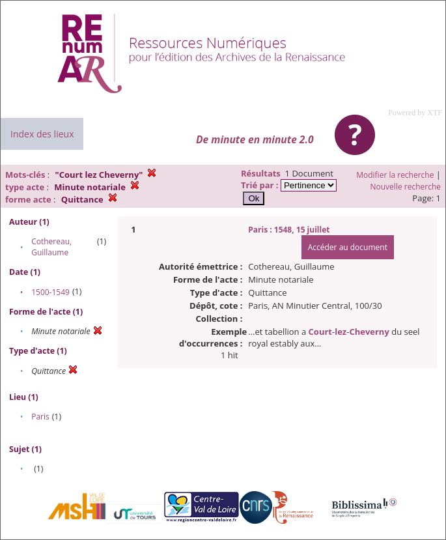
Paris (40, 416)
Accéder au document (347, 247)
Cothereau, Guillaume (51, 247)
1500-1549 (50, 292)
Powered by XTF (415, 112)
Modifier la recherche (395, 174)
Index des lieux (42, 134)
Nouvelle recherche (405, 186)
